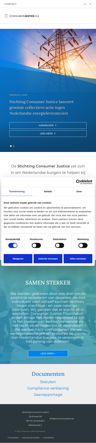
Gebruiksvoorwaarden (31, 438)
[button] (11, 146)
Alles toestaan (78, 258)
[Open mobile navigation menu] (6, 15)
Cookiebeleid (48, 438)
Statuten (48, 382)
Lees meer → (48, 353)
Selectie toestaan (48, 258)
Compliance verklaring (48, 388)
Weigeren (18, 258)
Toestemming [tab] (17, 191)
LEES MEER (46, 133)
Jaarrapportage (48, 394)
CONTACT (10, 4)
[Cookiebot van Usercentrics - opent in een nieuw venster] (78, 182)
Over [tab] (79, 191)
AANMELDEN (46, 125)
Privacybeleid (13, 438)
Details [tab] (48, 191)
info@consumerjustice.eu (61, 418)
